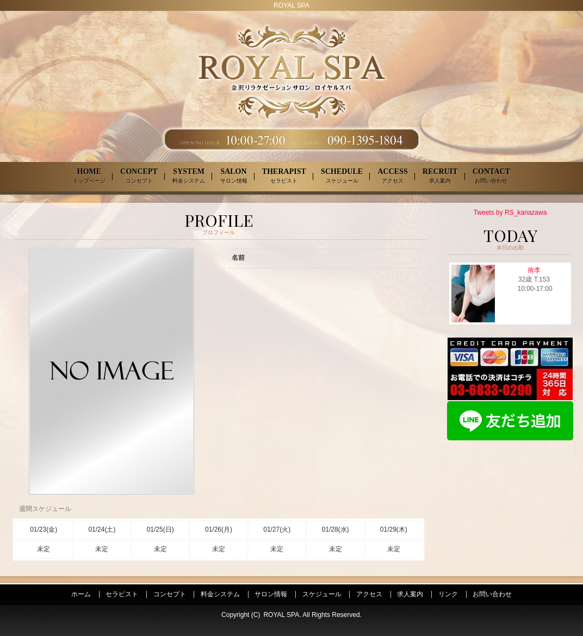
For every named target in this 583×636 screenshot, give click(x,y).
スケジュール (322, 594)
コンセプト (169, 594)
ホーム (81, 594)
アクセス (369, 594)
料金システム (220, 594)
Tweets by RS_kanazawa (510, 212)
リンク (448, 594)
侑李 (534, 270)
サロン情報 (271, 594)
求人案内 (410, 594)
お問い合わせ (492, 594)
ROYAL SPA (281, 615)
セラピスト (122, 594)
